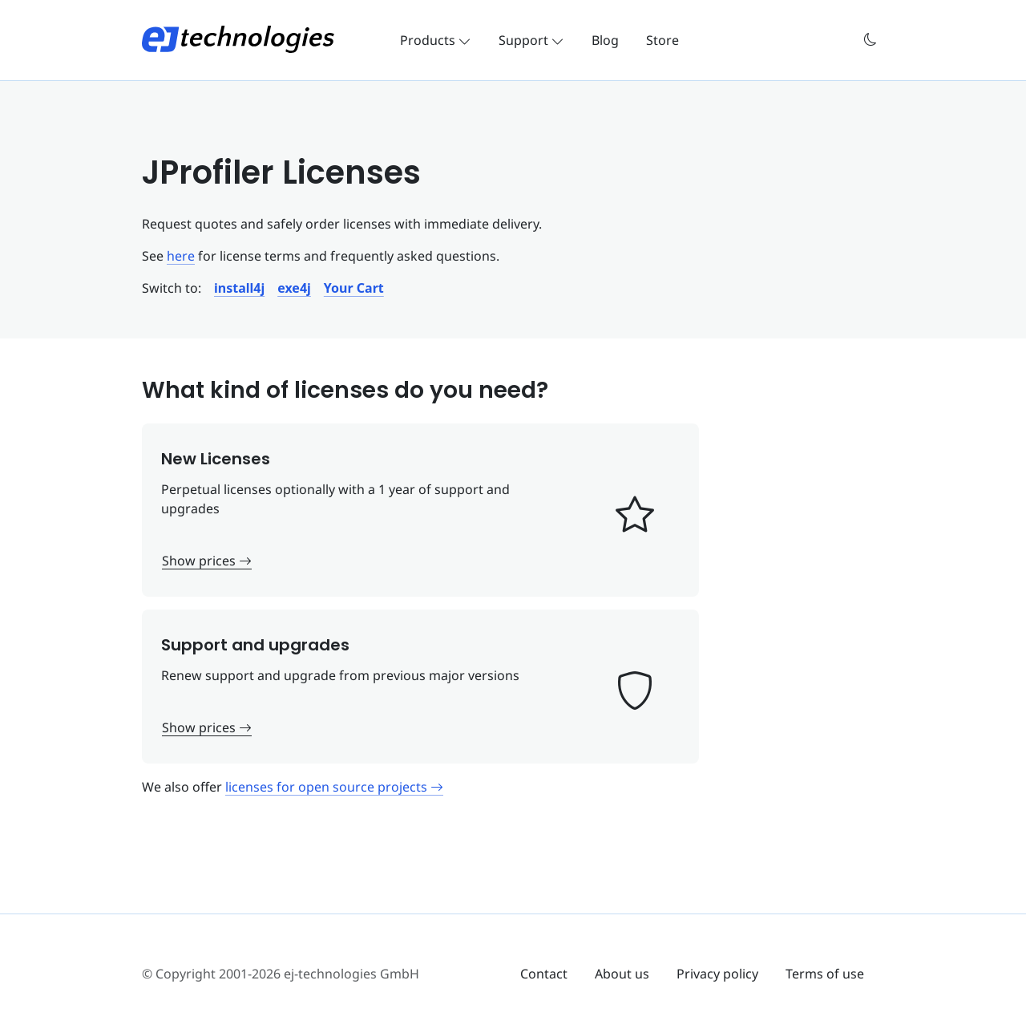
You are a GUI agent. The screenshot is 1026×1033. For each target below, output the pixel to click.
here (181, 256)
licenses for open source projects (334, 787)
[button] (870, 39)
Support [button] (531, 40)
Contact (544, 973)
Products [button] (435, 40)
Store (662, 40)
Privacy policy (717, 973)
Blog (605, 40)
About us (622, 973)
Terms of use (825, 973)
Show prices (207, 560)
